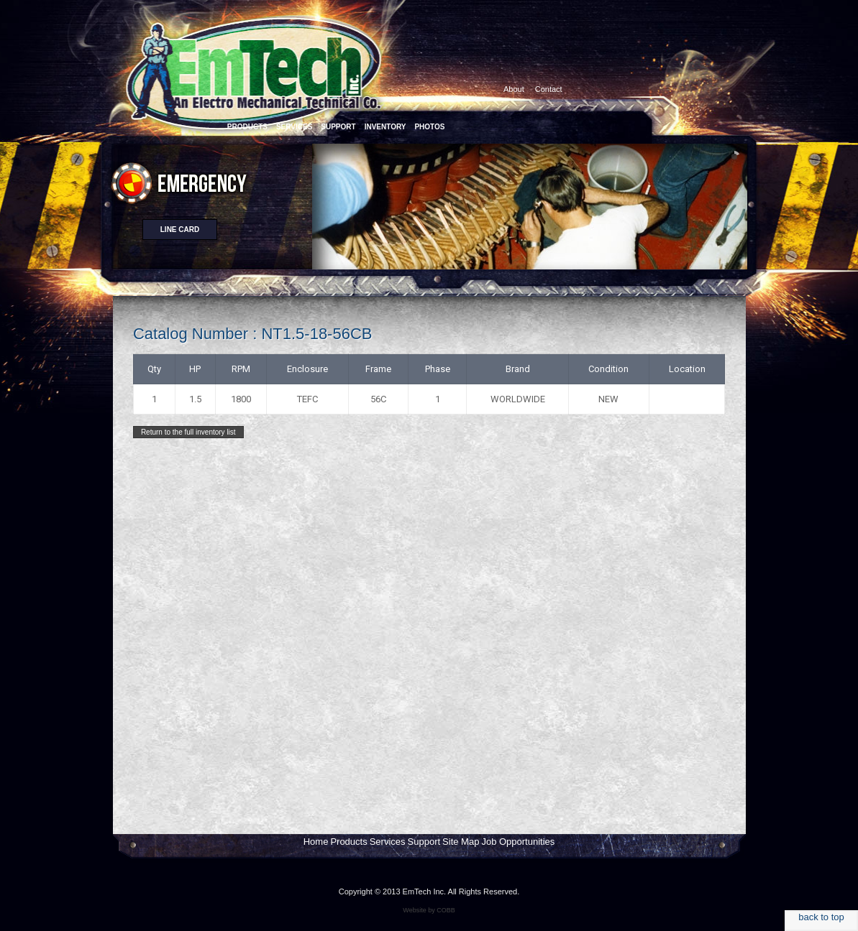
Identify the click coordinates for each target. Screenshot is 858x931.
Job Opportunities (517, 841)
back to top (821, 917)
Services (388, 841)
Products (348, 841)
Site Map (460, 841)
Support (424, 841)
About (513, 89)
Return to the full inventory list (188, 432)
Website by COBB (429, 910)
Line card (179, 229)
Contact (548, 89)
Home (316, 841)
